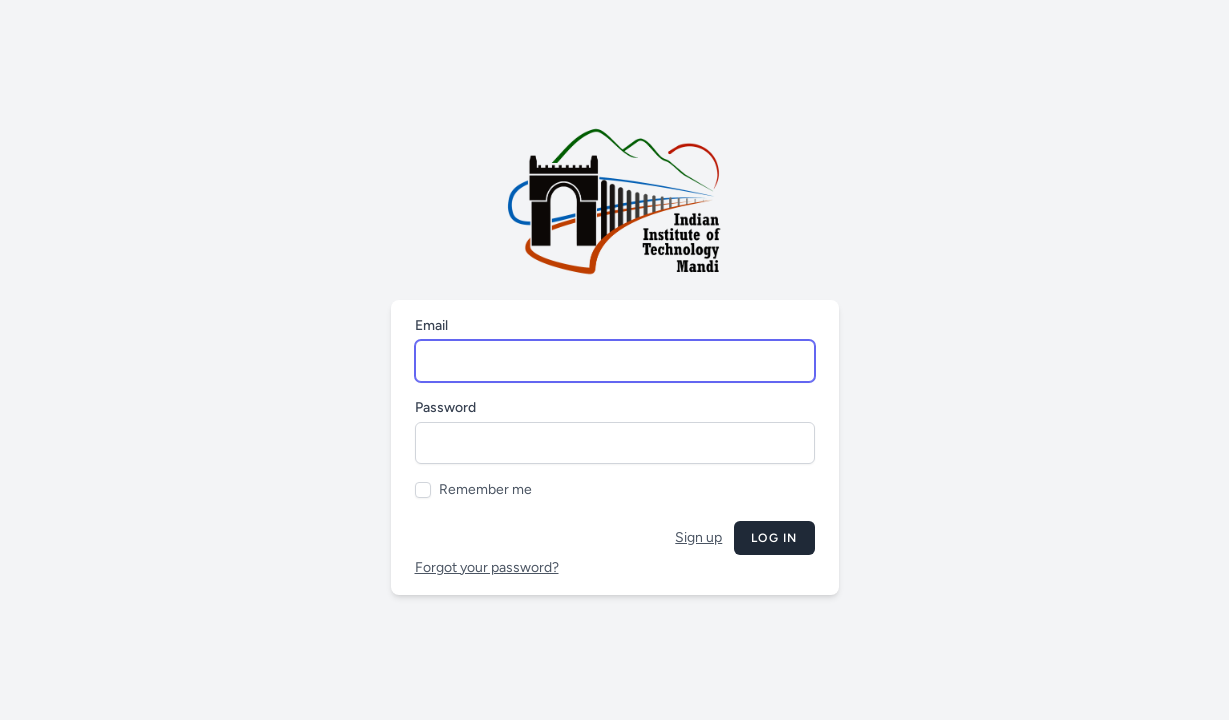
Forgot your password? (487, 567)
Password (445, 407)
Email (431, 325)
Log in (774, 538)
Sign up (698, 537)
